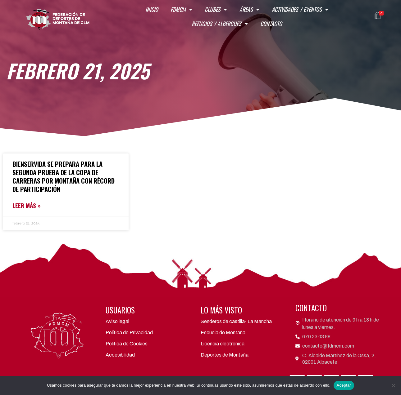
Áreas (249, 9)
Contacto (271, 24)
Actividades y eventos (300, 9)
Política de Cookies (127, 343)
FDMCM (181, 9)
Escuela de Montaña (223, 332)
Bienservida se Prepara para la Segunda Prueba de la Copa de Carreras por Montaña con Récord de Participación (63, 176)
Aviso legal (117, 321)
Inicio (151, 9)
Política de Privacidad (129, 332)
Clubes (216, 9)
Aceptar (344, 385)
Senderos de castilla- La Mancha (236, 321)
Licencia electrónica (222, 343)
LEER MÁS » (26, 205)
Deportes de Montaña (224, 354)
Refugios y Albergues (220, 23)
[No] (393, 385)
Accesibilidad (120, 354)
